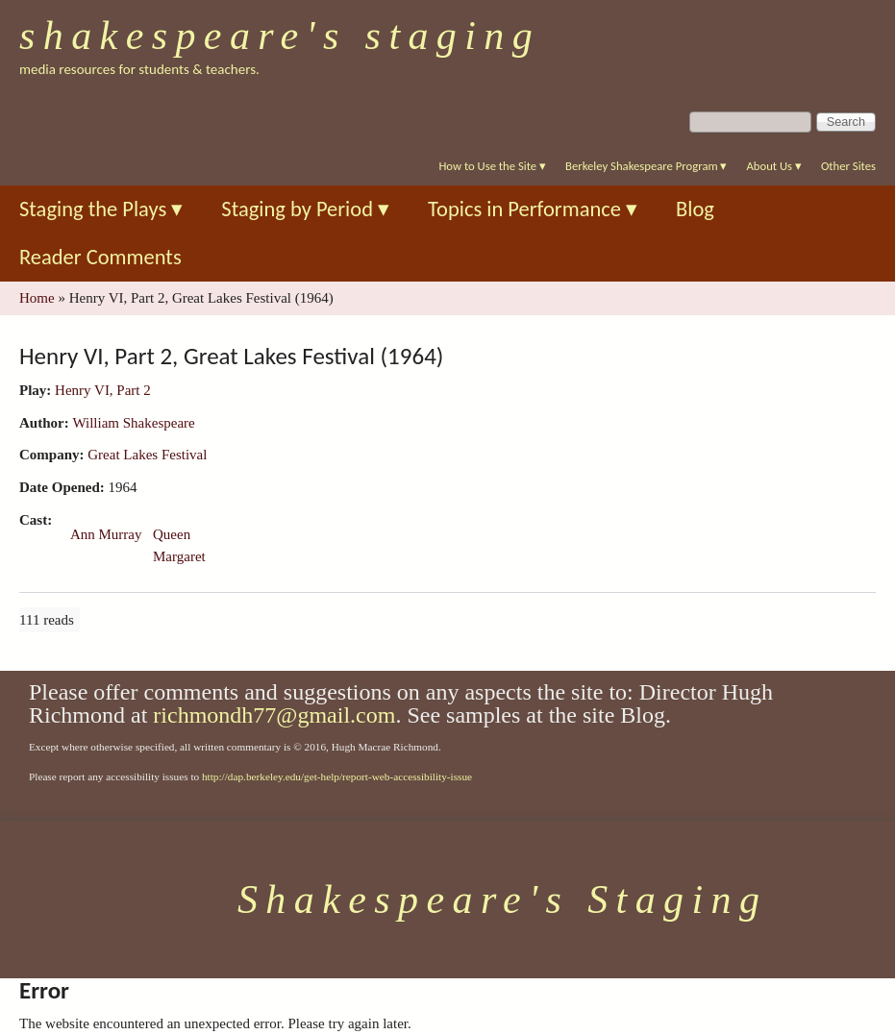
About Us (773, 166)
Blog (695, 209)
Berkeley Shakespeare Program (646, 166)
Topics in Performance (532, 209)
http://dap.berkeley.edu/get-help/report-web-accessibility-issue (337, 776)
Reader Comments (100, 257)
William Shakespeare (133, 423)
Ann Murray (106, 534)
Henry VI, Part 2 (103, 390)
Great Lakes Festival (147, 454)
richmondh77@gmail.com (274, 714)
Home (37, 298)
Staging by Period (305, 209)
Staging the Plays (101, 209)
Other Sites (848, 166)
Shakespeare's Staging (279, 35)
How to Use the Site (492, 166)
